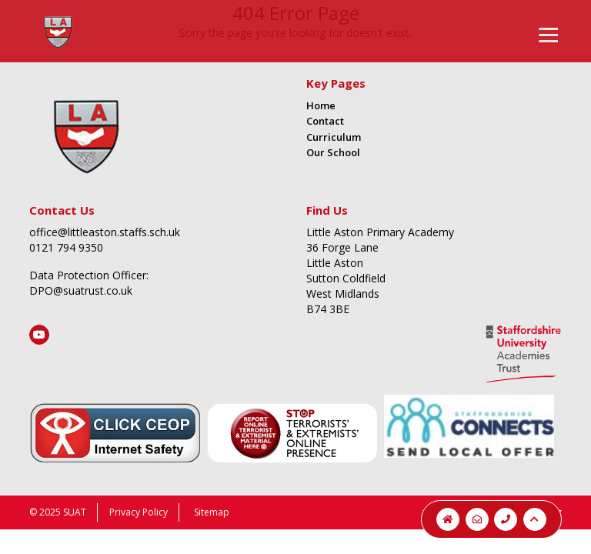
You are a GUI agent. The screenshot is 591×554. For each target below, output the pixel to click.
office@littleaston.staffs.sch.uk (104, 232)
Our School (333, 152)
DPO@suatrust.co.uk (80, 290)
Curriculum (333, 137)
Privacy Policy (138, 512)
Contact (325, 121)
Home (321, 105)
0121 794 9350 (66, 247)
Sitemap (211, 512)
